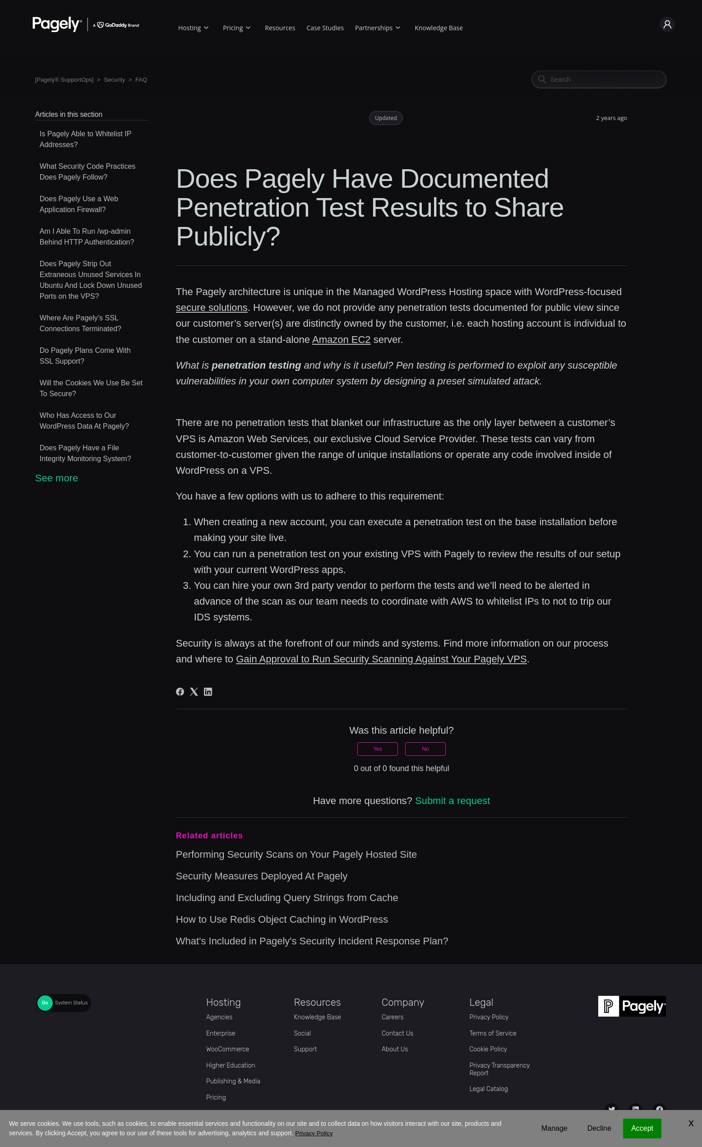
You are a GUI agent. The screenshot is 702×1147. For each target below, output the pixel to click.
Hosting (189, 27)
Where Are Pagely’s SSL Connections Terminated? (80, 323)
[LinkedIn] (208, 692)
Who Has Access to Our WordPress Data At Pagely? (84, 421)
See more (56, 478)
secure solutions (212, 307)
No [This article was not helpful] (425, 749)
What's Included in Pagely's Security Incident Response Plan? (312, 941)
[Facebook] (180, 692)
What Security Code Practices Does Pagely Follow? (88, 171)
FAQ (141, 79)
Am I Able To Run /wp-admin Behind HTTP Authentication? (87, 236)
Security (114, 79)
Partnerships (374, 27)
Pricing (233, 27)
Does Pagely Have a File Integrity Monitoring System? (85, 453)
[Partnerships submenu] (398, 26)
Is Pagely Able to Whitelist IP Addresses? (85, 139)
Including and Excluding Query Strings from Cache (287, 897)
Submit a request (452, 800)
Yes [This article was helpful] (377, 749)
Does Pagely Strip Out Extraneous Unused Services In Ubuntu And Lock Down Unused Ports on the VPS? (91, 280)
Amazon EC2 (341, 339)
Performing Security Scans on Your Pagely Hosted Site (296, 854)
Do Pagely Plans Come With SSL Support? (85, 356)
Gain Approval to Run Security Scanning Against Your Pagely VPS (381, 659)
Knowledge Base (439, 27)
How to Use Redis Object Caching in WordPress (282, 919)
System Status (71, 1003)
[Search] (599, 79)
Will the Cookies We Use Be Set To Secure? (91, 388)
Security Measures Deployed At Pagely (261, 876)
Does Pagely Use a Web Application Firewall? (79, 204)
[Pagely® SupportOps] (64, 79)
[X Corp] (194, 692)
